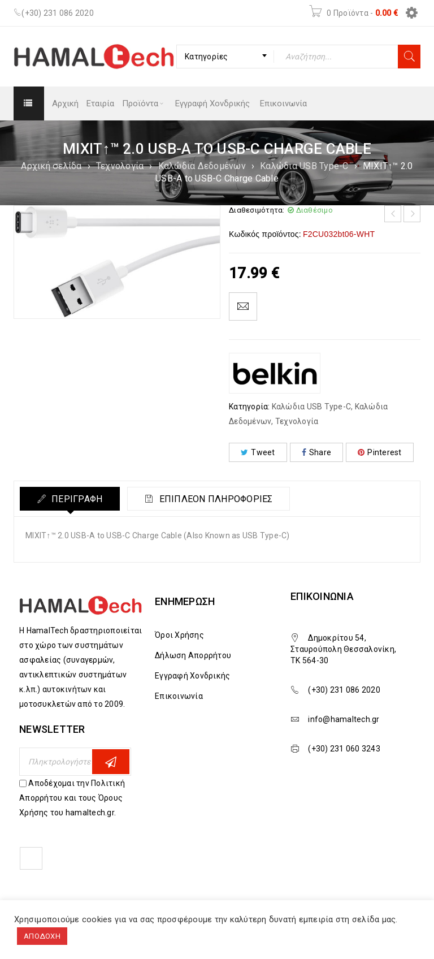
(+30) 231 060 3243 (344, 748)
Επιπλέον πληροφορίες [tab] (215, 499)
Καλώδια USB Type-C (304, 166)
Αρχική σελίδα (51, 166)
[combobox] (225, 56)
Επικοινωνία (179, 696)
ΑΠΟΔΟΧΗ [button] (42, 936)
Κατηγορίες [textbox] (206, 56)
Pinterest (380, 452)
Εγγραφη (110, 762)
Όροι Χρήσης (179, 635)
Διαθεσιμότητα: (257, 210)
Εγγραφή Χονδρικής (192, 675)
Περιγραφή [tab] (76, 499)
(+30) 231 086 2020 (57, 13)
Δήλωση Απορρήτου (193, 655)
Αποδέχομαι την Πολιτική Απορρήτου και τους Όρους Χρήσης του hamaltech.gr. (72, 798)
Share (317, 452)
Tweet (258, 452)
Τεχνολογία (120, 166)
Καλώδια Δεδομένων (202, 166)
